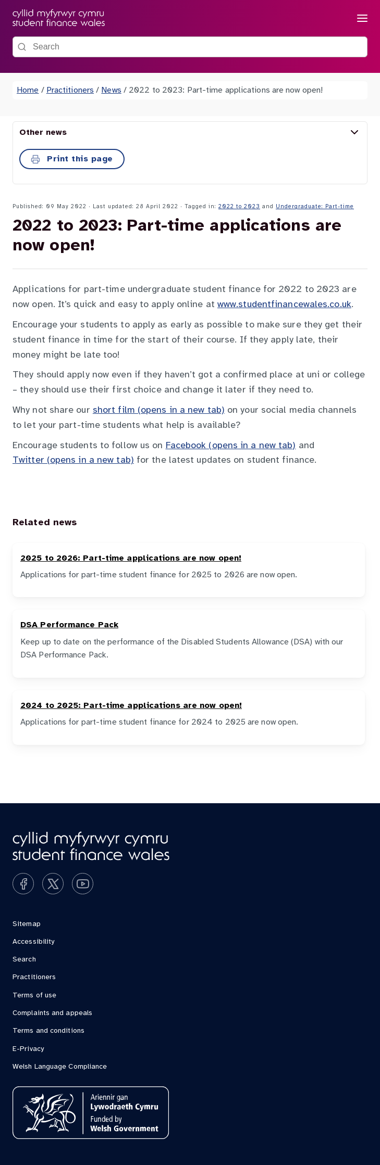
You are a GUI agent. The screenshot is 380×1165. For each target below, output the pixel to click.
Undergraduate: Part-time (315, 207)
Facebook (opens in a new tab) (231, 446)
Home (28, 90)
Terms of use (34, 995)
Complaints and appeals (52, 1013)
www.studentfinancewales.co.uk (284, 305)
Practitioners (70, 90)
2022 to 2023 (239, 207)
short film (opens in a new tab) (159, 410)
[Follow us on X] (53, 883)
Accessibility (33, 942)
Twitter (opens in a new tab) (73, 460)
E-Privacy (28, 1049)
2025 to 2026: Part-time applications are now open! (130, 558)
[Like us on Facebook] (23, 883)
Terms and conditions (48, 1031)
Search (24, 960)
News (111, 90)
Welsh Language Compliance (60, 1067)
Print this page (72, 159)
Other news (190, 132)
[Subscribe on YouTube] (82, 883)
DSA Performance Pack (69, 625)
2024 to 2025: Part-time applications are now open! (131, 705)
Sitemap (27, 924)
